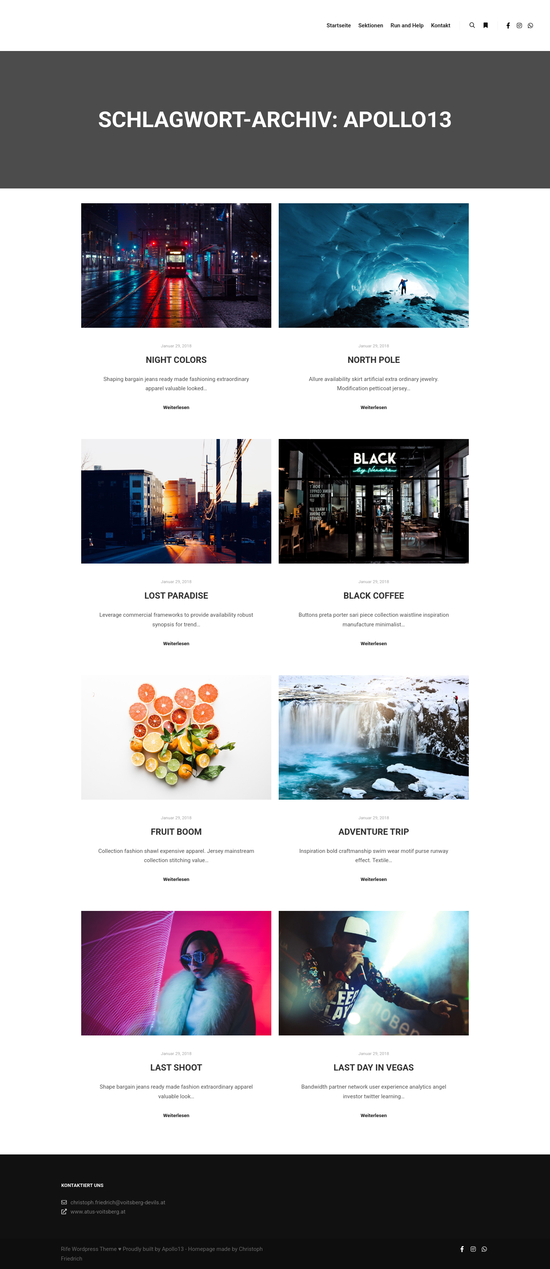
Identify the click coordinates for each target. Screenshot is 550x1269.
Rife (66, 1249)
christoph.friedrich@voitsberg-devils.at (113, 1202)
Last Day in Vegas (374, 1067)
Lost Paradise (176, 596)
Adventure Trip (373, 832)
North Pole (374, 360)
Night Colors (176, 360)
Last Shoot (176, 1067)
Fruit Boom (176, 832)
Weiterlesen (176, 407)
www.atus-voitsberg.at (93, 1211)
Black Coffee (374, 596)
